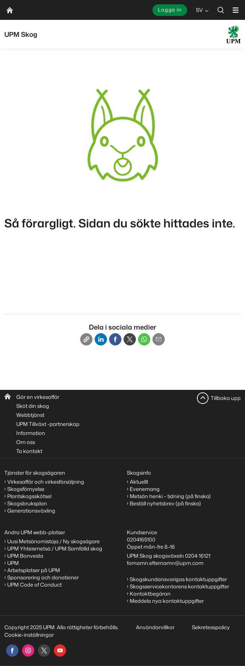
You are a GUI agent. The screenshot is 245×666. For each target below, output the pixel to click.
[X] (130, 339)
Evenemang (145, 489)
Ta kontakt (29, 451)
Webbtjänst (30, 415)
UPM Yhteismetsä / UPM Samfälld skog (54, 548)
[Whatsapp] (144, 339)
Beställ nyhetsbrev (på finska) (165, 503)
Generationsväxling (31, 510)
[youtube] (60, 650)
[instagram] (28, 650)
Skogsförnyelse (25, 489)
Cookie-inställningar (29, 635)
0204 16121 (197, 556)
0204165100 (141, 539)
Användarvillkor (156, 627)
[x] (44, 650)
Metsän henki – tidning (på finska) (170, 496)
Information (30, 433)
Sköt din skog (32, 406)
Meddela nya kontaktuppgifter (167, 601)
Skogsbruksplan (27, 503)
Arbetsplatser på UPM (33, 570)
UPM (13, 563)
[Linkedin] (101, 339)
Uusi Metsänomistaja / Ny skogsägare (53, 541)
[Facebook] (115, 339)
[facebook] (12, 650)
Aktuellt (139, 482)
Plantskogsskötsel (29, 496)
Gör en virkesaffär (37, 397)
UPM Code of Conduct (34, 584)
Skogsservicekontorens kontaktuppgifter (179, 586)
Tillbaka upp (226, 398)
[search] (221, 10)
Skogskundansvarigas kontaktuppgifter (178, 579)
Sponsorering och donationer (43, 577)
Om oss (25, 442)
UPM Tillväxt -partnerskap (47, 424)
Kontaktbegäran (150, 593)
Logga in (170, 9)
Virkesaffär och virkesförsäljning (46, 482)
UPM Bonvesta (25, 556)
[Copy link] (86, 339)
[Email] (158, 339)
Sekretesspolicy (211, 627)
